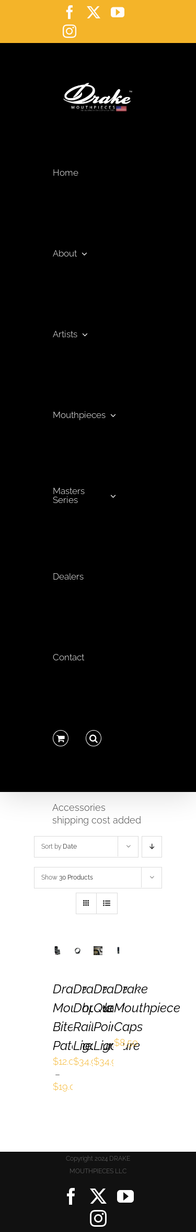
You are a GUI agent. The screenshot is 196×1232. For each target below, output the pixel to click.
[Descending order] (152, 847)
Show (67, 877)
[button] (93, 735)
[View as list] (107, 903)
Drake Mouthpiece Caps (147, 1007)
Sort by (59, 846)
